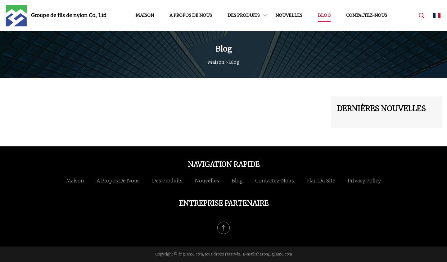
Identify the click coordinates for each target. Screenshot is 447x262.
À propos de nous (190, 15)
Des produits (244, 15)
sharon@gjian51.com (273, 254)
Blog (324, 15)
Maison (145, 15)
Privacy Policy (364, 180)
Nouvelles (288, 15)
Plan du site (320, 180)
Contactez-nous (366, 15)
